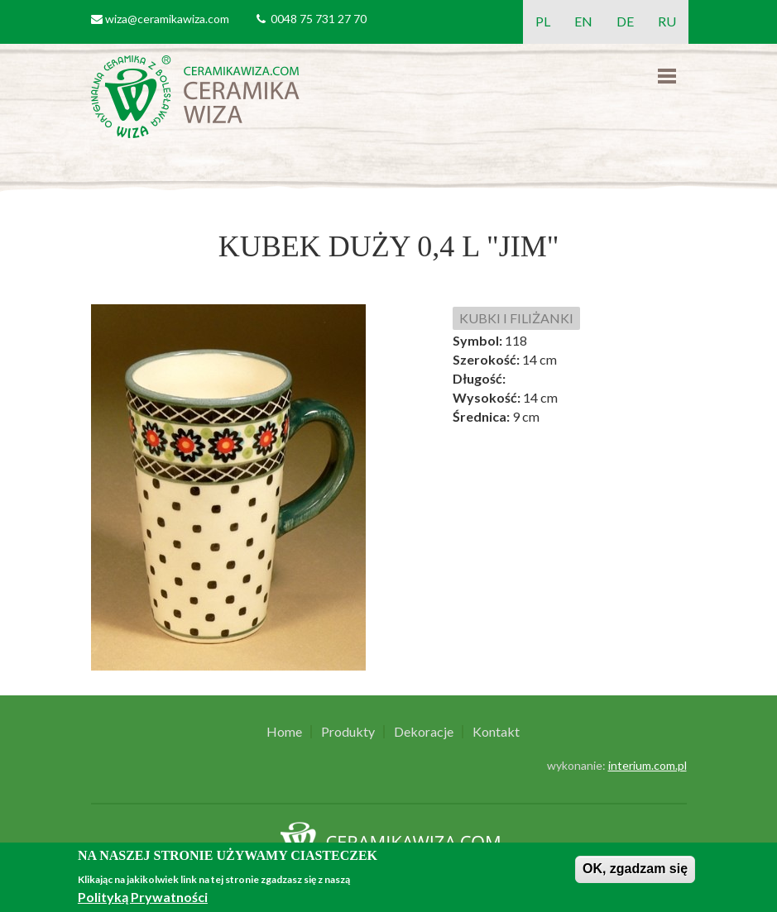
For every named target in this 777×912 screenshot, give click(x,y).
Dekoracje (423, 731)
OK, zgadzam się (635, 869)
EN (583, 21)
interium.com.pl (647, 765)
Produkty (348, 731)
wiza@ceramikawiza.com (167, 19)
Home (284, 731)
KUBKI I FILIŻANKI (516, 318)
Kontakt (496, 731)
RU (667, 21)
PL (542, 21)
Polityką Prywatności (143, 897)
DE (625, 21)
